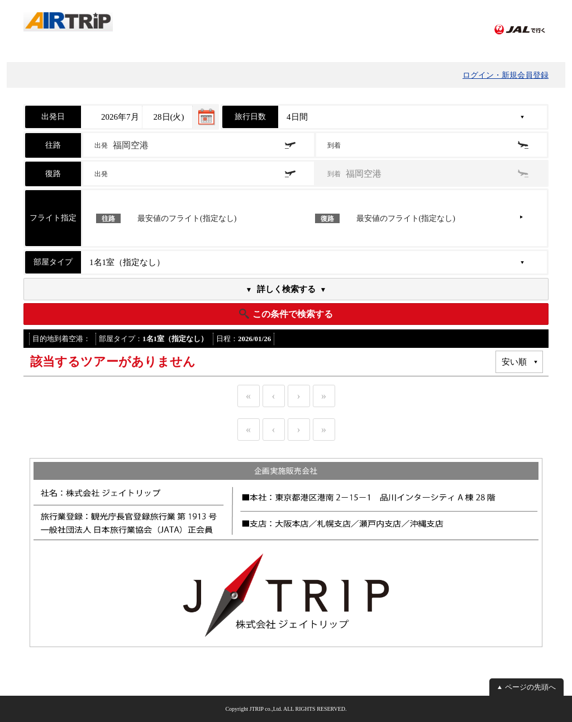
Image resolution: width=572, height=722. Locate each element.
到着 (334, 145)
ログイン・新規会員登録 (506, 75)
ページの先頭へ (530, 687)
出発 (121, 145)
